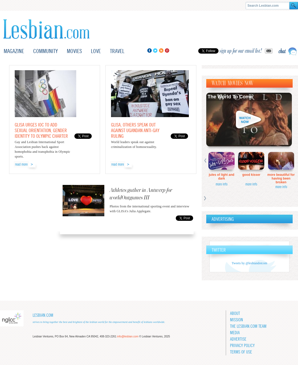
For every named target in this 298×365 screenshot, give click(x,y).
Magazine (14, 51)
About (235, 313)
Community (45, 51)
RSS (161, 50)
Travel (117, 51)
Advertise (238, 339)
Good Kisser (251, 175)
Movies (74, 51)
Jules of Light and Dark (221, 176)
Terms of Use (241, 352)
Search (293, 5)
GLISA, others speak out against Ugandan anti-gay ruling (135, 130)
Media (235, 332)
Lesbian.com (46, 29)
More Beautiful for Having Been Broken (281, 178)
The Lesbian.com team (248, 326)
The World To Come (230, 96)
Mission (236, 319)
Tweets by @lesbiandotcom (249, 263)
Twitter (155, 50)
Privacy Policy (242, 345)
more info (221, 184)
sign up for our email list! (241, 51)
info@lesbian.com (128, 336)
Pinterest (167, 50)
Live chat (287, 51)
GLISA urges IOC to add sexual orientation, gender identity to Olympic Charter (41, 130)
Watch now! (249, 119)
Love (96, 51)
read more (21, 164)
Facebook (149, 50)
